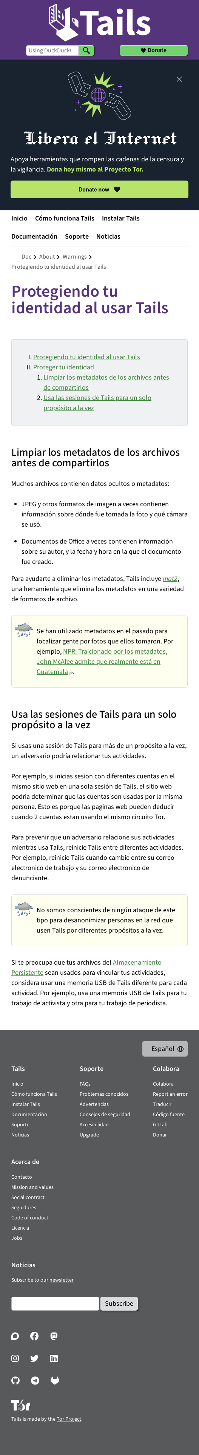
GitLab (160, 1125)
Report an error (170, 1094)
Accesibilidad (94, 1125)
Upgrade (89, 1135)
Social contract (28, 1197)
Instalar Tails (121, 218)
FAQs (85, 1084)
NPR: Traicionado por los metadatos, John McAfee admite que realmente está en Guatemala (102, 662)
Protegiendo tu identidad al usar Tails (86, 357)
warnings (75, 257)
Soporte (77, 236)
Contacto (21, 1177)
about (47, 257)
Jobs (16, 1238)
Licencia (20, 1228)
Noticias (108, 236)
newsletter (61, 1280)
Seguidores (23, 1207)
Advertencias (94, 1104)
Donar (160, 1135)
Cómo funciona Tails (64, 218)
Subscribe (119, 1303)
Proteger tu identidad (63, 367)
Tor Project (69, 1419)
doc (26, 257)
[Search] (86, 50)
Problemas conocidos (104, 1094)
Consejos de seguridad (105, 1114)
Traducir (162, 1104)
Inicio (19, 218)
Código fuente (169, 1114)
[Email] (55, 1304)
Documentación (34, 236)
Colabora (163, 1084)
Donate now (99, 189)
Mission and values (32, 1187)
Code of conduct (29, 1218)
